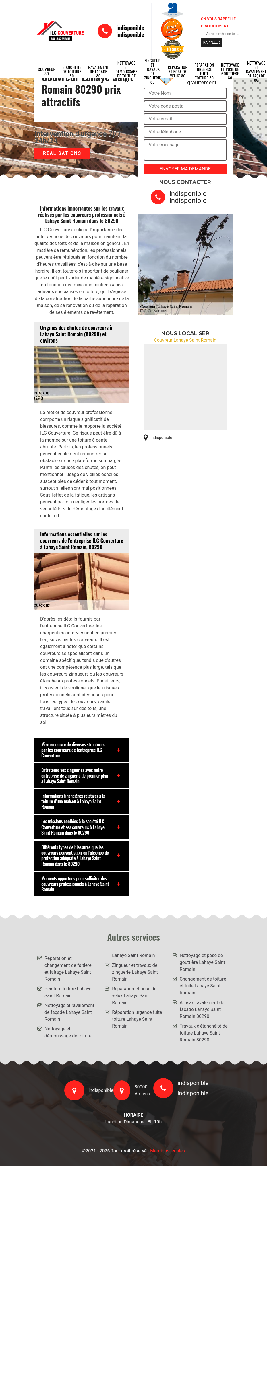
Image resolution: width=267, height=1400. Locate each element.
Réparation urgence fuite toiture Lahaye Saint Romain (137, 1019)
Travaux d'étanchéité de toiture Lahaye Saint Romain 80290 (204, 1033)
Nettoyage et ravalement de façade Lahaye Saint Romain (69, 1012)
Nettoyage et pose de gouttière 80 (230, 71)
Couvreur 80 (46, 71)
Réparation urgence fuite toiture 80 (204, 71)
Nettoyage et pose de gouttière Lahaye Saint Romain (202, 962)
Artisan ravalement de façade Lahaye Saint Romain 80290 (202, 1009)
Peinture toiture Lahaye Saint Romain (68, 992)
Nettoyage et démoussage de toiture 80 (127, 71)
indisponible (130, 27)
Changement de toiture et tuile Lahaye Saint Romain (203, 985)
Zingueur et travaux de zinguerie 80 (152, 71)
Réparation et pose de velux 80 (178, 71)
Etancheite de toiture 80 (71, 71)
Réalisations (62, 153)
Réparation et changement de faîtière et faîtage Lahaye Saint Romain (68, 969)
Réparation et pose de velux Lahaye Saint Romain (134, 995)
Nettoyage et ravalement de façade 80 (256, 71)
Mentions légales (167, 1151)
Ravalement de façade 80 (98, 71)
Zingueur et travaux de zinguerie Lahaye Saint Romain (135, 972)
